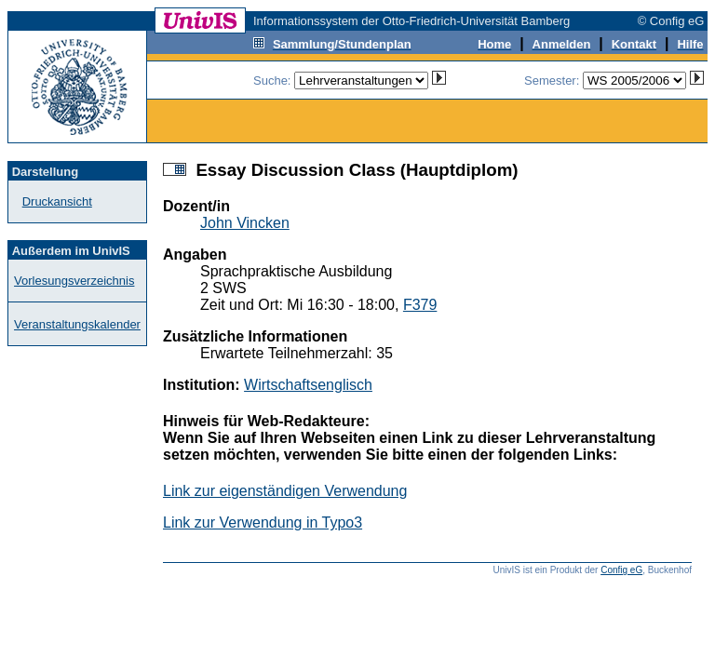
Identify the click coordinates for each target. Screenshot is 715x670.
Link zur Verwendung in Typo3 (262, 522)
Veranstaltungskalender (77, 324)
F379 (420, 305)
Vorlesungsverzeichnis (74, 281)
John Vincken (245, 223)
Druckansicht (57, 201)
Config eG (621, 570)
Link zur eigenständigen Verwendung (285, 491)
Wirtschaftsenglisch (308, 385)
